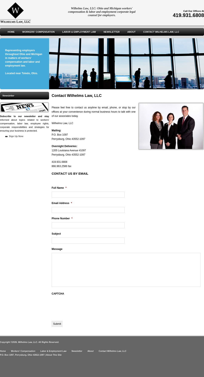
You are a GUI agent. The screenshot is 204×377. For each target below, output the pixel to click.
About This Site (54, 355)
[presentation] (84, 306)
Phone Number (62, 218)
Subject (56, 233)
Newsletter (111, 32)
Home (11, 32)
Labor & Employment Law (79, 32)
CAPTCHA (58, 293)
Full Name (59, 187)
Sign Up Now (16, 136)
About (131, 32)
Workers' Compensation (38, 32)
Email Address (62, 203)
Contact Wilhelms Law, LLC (161, 32)
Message (57, 249)
